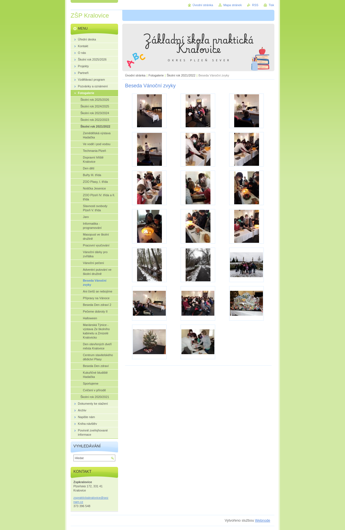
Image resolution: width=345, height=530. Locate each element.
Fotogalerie (156, 75)
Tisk (271, 5)
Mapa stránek (232, 5)
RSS (255, 5)
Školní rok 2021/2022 (181, 75)
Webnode (262, 520)
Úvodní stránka (135, 75)
